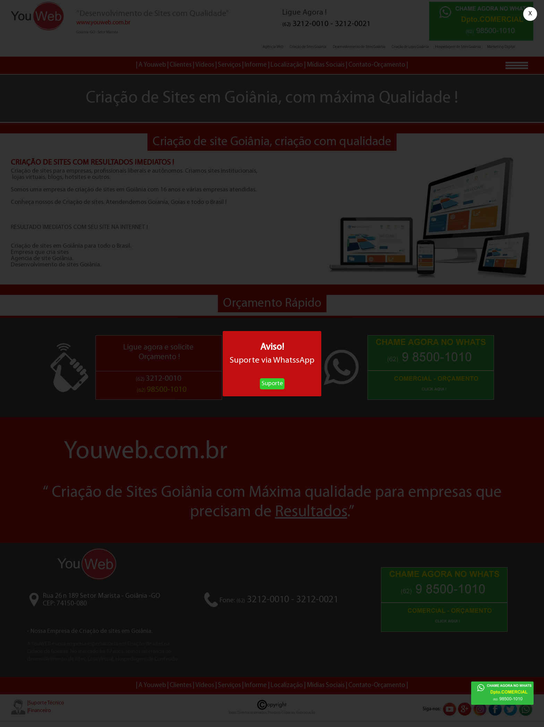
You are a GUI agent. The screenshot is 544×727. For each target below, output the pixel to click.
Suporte (272, 383)
